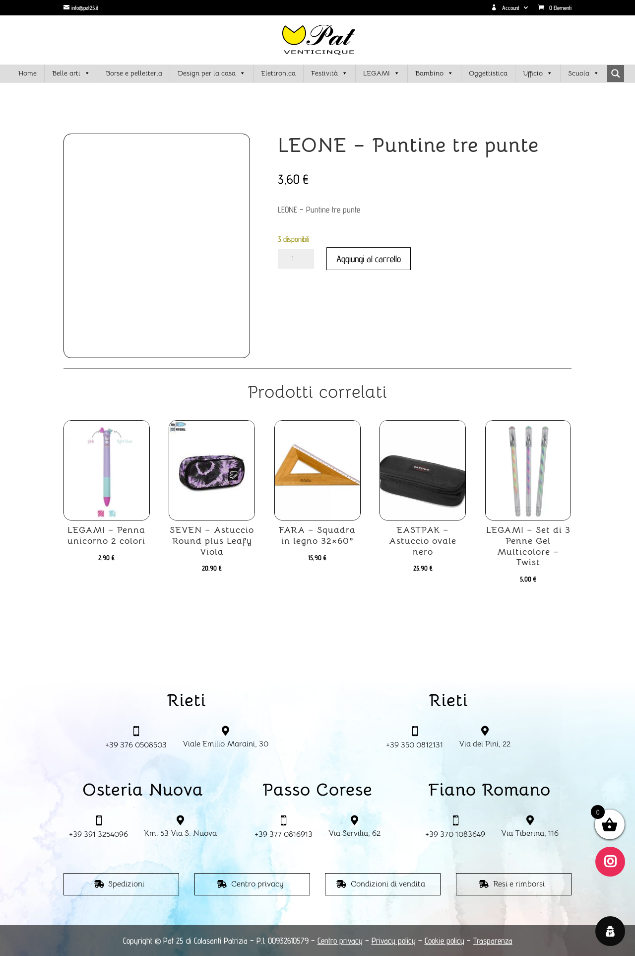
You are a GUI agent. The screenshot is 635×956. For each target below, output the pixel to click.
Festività (329, 73)
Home (27, 73)
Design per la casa (212, 73)
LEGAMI (381, 73)
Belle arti (71, 73)
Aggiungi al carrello (368, 258)
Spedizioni (126, 884)
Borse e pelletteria (134, 73)
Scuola (583, 73)
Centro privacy (257, 884)
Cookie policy (444, 941)
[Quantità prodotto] (296, 259)
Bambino (434, 73)
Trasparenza (492, 941)
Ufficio (538, 73)
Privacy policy (394, 941)
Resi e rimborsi (519, 884)
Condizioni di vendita (388, 884)
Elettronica (278, 73)
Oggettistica (488, 73)
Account (505, 7)
